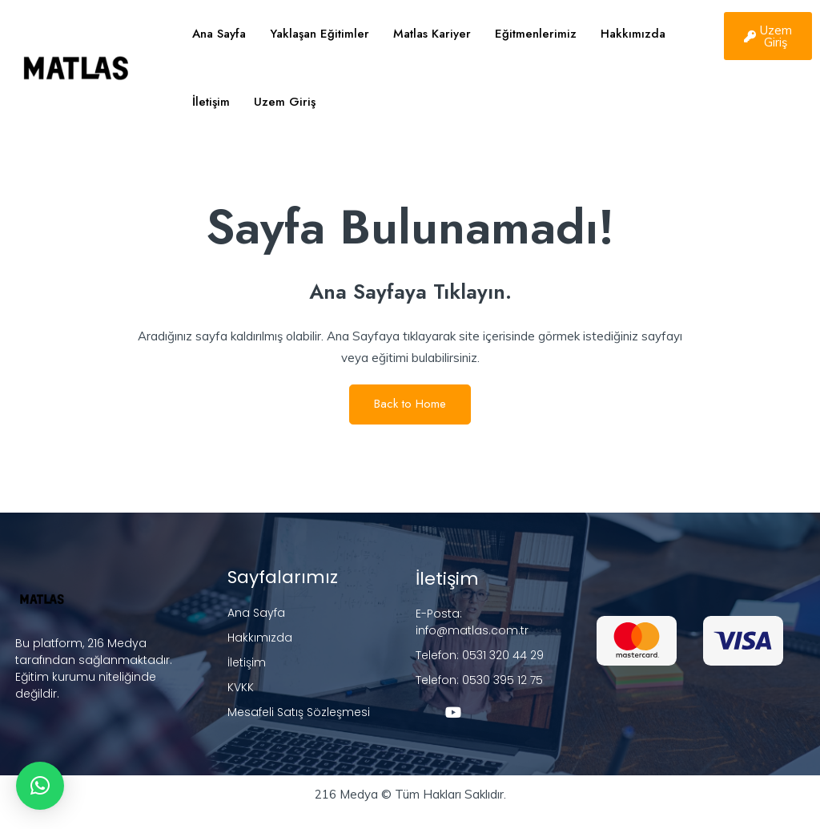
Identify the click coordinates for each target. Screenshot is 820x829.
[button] (40, 786)
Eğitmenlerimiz (536, 33)
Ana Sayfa (219, 33)
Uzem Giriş (285, 102)
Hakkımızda (633, 33)
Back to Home (410, 403)
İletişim (211, 102)
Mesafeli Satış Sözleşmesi (298, 712)
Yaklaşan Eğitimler (319, 33)
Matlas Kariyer (432, 33)
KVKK (240, 687)
